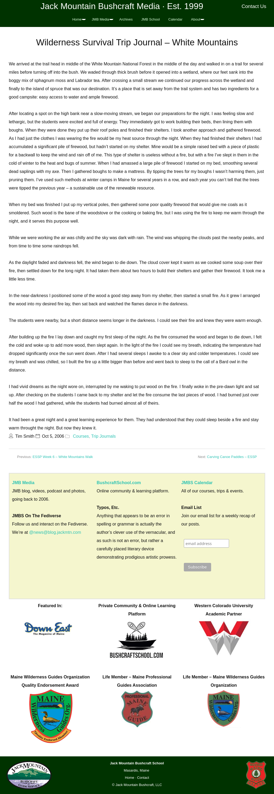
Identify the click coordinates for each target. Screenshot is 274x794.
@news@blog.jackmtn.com (55, 532)
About (195, 19)
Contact (143, 778)
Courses (81, 436)
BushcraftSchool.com (119, 482)
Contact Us (254, 6)
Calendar (175, 19)
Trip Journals (103, 436)
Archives (126, 19)
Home (77, 19)
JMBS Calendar (196, 482)
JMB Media (100, 19)
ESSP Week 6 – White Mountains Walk (63, 457)
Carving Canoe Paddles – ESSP (232, 457)
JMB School (150, 19)
